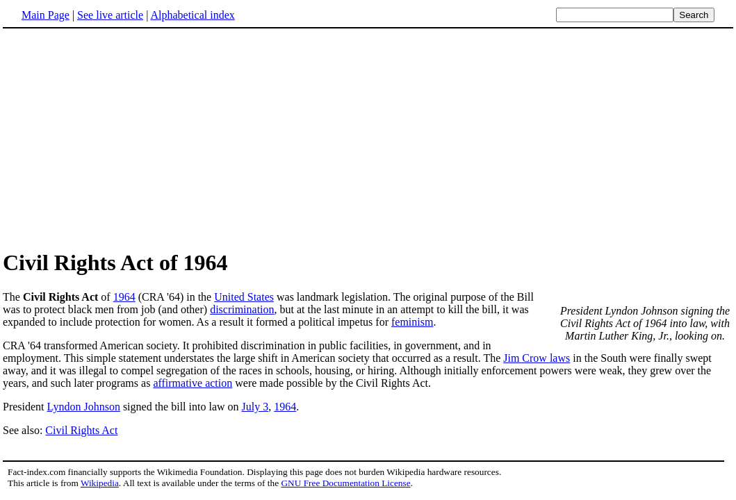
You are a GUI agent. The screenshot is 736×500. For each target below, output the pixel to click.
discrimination (242, 309)
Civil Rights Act (81, 430)
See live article (110, 15)
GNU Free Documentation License (345, 483)
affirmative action (192, 383)
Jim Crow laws (536, 358)
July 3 (255, 406)
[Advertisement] (368, 138)
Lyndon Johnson (83, 406)
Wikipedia (100, 483)
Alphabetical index (192, 15)
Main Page (45, 15)
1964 (124, 297)
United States (244, 297)
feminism (412, 322)
